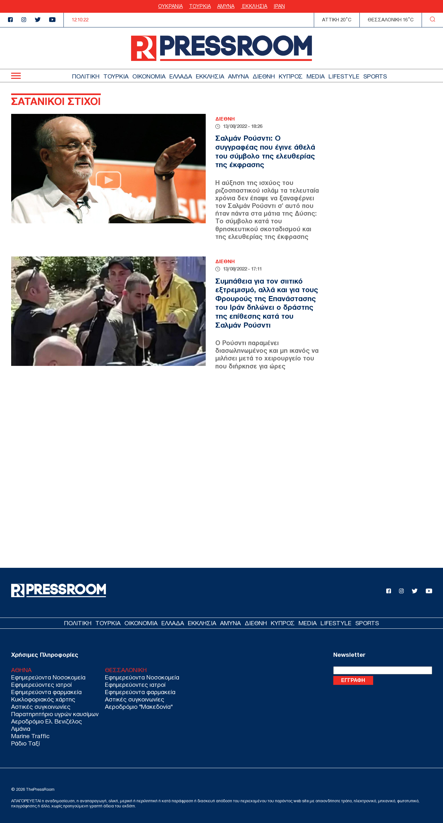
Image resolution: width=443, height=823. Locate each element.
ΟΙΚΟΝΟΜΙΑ (149, 76)
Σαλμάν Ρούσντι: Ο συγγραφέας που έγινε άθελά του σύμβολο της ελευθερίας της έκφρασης (265, 151)
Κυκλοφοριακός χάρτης (43, 699)
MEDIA (315, 76)
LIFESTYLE (344, 76)
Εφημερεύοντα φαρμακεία (46, 692)
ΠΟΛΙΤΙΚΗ (86, 76)
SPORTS (375, 76)
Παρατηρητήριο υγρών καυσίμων (55, 714)
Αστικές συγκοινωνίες (40, 706)
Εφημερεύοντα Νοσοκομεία (48, 677)
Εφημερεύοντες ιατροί (41, 684)
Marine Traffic (30, 736)
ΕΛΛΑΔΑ (180, 76)
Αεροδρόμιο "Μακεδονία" (139, 706)
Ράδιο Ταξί (25, 743)
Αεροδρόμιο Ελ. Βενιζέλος (46, 721)
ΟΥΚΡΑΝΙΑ (170, 6)
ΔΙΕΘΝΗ (264, 76)
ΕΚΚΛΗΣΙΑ (254, 6)
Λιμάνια (20, 728)
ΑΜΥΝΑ (225, 6)
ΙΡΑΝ (279, 6)
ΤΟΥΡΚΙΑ (200, 6)
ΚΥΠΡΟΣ (291, 76)
